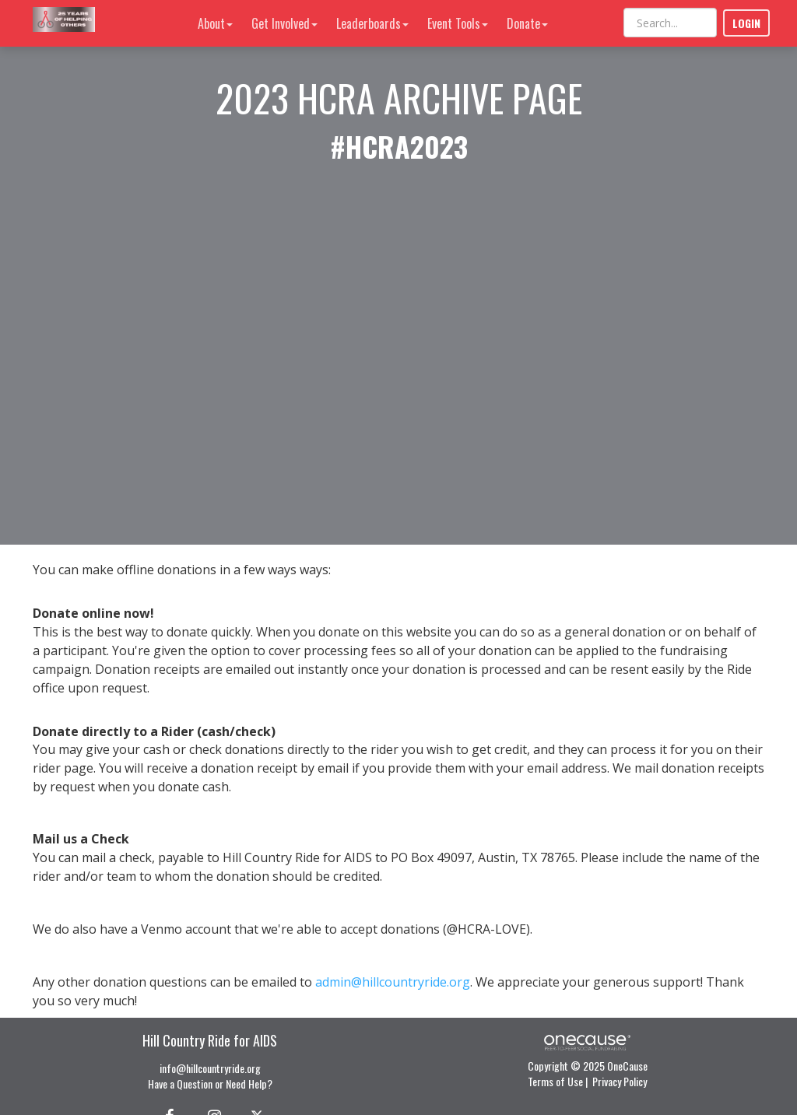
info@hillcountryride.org (210, 1068)
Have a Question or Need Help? (210, 1083)
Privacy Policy (619, 1081)
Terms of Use (555, 1081)
